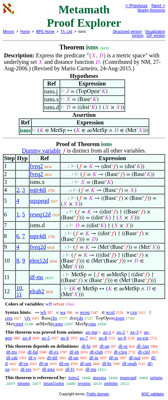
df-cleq (120, 352)
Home (25, 32)
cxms (58, 323)
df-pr (43, 363)
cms (92, 323)
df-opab (129, 363)
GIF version (155, 36)
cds (80, 318)
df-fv (70, 369)
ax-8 (103, 337)
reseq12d (40, 214)
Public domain (98, 394)
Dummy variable (41, 151)
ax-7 (84, 337)
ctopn (119, 318)
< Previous (136, 5)
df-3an (143, 346)
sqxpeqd (39, 201)
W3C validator (152, 394)
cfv (28, 318)
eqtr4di (38, 190)
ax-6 (65, 337)
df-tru (11, 352)
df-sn (23, 363)
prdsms (111, 383)
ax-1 (107, 332)
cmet (18, 323)
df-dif (52, 357)
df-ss (113, 357)
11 (19, 294)
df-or (123, 346)
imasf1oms (54, 383)
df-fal (33, 352)
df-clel (144, 352)
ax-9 (122, 337)
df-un (73, 357)
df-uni (86, 363)
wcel (110, 312)
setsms (156, 377)
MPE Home (45, 32)
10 (19, 288)
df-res (26, 369)
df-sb (74, 352)
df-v (32, 357)
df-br (106, 363)
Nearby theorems (151, 10)
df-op (64, 363)
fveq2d (38, 247)
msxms (99, 377)
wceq (84, 312)
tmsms (24, 383)
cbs (54, 318)
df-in (93, 357)
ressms (84, 383)
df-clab (96, 352)
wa (62, 312)
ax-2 (120, 332)
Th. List (66, 32)
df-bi (85, 346)
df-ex (53, 352)
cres (9, 318)
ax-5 (45, 337)
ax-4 (27, 337)
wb (43, 312)
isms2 (73, 377)
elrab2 (37, 291)
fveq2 (36, 166)
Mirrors (8, 32)
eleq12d (39, 261)
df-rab (12, 357)
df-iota (48, 369)
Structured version (127, 32)
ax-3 (134, 332)
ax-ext (143, 337)
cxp (134, 312)
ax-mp (92, 332)
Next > (158, 5)
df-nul (135, 357)
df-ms (36, 277)
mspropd (128, 377)
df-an (104, 346)
